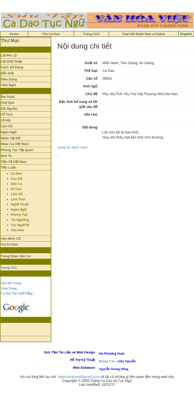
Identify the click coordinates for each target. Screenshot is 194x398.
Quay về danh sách (72, 147)
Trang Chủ (9, 268)
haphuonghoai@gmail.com (79, 377)
